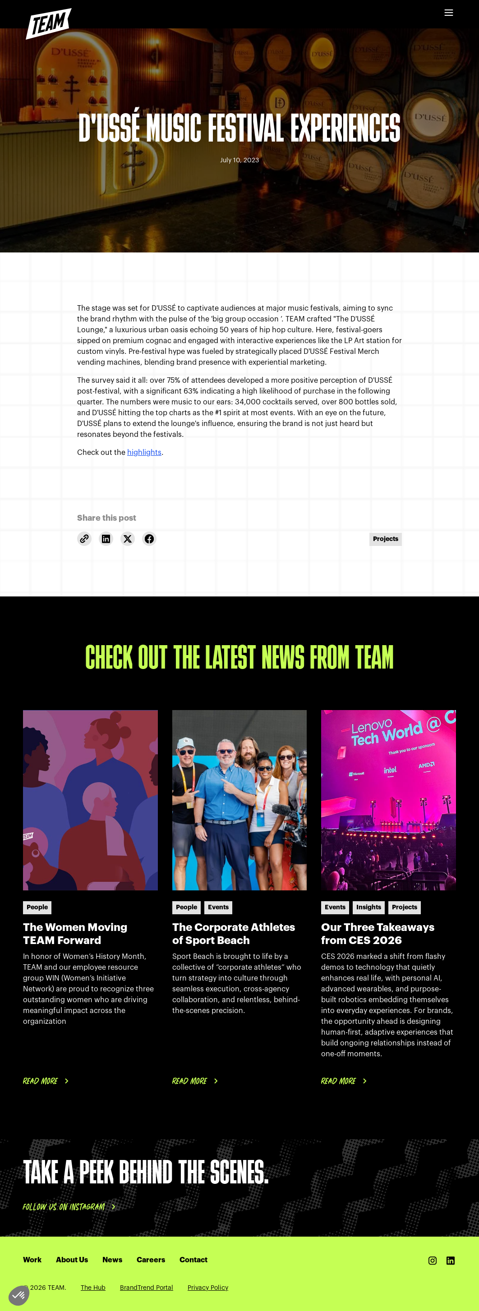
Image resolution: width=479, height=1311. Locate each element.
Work (32, 1260)
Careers (151, 1260)
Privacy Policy (208, 1288)
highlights (144, 452)
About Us (72, 1260)
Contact (193, 1260)
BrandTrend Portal (146, 1288)
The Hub (93, 1288)
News (112, 1260)
